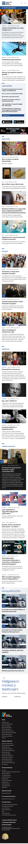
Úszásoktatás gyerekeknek (14, 55)
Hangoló (3, 270)
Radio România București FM (8, 746)
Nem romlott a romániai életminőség (14, 94)
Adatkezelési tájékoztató (9, 823)
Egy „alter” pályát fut (14, 397)
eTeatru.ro (4, 738)
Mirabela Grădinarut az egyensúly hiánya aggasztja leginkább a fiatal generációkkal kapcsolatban (14, 111)
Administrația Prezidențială (7, 807)
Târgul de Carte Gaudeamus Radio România (11, 772)
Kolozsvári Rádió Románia (7, 761)
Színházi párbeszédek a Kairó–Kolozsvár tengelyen (14, 298)
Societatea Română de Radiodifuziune (10, 805)
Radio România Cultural (6, 728)
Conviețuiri (4, 770)
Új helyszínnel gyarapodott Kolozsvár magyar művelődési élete (14, 91)
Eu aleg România (5, 783)
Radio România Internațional (7, 731)
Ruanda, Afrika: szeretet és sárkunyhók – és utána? (14, 530)
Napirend (4, 58)
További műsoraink (8, 448)
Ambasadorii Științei (6, 786)
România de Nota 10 (6, 784)
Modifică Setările (6, 825)
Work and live (4, 788)
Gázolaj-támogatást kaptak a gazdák (14, 76)
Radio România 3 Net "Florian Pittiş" (9, 733)
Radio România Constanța (7, 749)
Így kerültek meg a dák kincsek (14, 97)
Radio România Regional (7, 781)
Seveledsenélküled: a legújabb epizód (14, 426)
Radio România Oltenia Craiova (8, 751)
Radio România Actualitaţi (7, 724)
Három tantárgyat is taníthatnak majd (14, 329)
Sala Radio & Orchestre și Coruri (8, 799)
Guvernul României (6, 808)
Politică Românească (6, 777)
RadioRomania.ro (5, 723)
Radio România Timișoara (7, 758)
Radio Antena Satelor (6, 726)
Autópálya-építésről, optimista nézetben (14, 645)
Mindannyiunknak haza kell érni (14, 664)
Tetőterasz (4, 368)
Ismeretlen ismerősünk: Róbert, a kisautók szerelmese (14, 101)
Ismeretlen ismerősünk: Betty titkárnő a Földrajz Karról (14, 624)
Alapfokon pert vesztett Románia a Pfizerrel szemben (14, 233)
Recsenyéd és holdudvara (14, 368)
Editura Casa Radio (6, 774)
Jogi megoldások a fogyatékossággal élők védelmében (14, 106)
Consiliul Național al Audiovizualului (9, 815)
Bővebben (4, 508)
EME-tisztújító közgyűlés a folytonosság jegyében (14, 579)
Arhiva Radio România (6, 776)
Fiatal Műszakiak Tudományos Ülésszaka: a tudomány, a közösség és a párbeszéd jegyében (14, 556)
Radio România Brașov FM (7, 744)
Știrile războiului (5, 779)
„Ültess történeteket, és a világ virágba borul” (14, 25)
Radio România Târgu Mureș (7, 756)
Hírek (3, 183)
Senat (3, 812)
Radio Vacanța (5, 765)
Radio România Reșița (6, 754)
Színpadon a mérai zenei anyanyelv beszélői (14, 269)
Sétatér (3, 523)
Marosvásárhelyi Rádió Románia (8, 763)
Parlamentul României (6, 810)
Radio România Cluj (6, 747)
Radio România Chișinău (7, 735)
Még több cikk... (6, 116)
